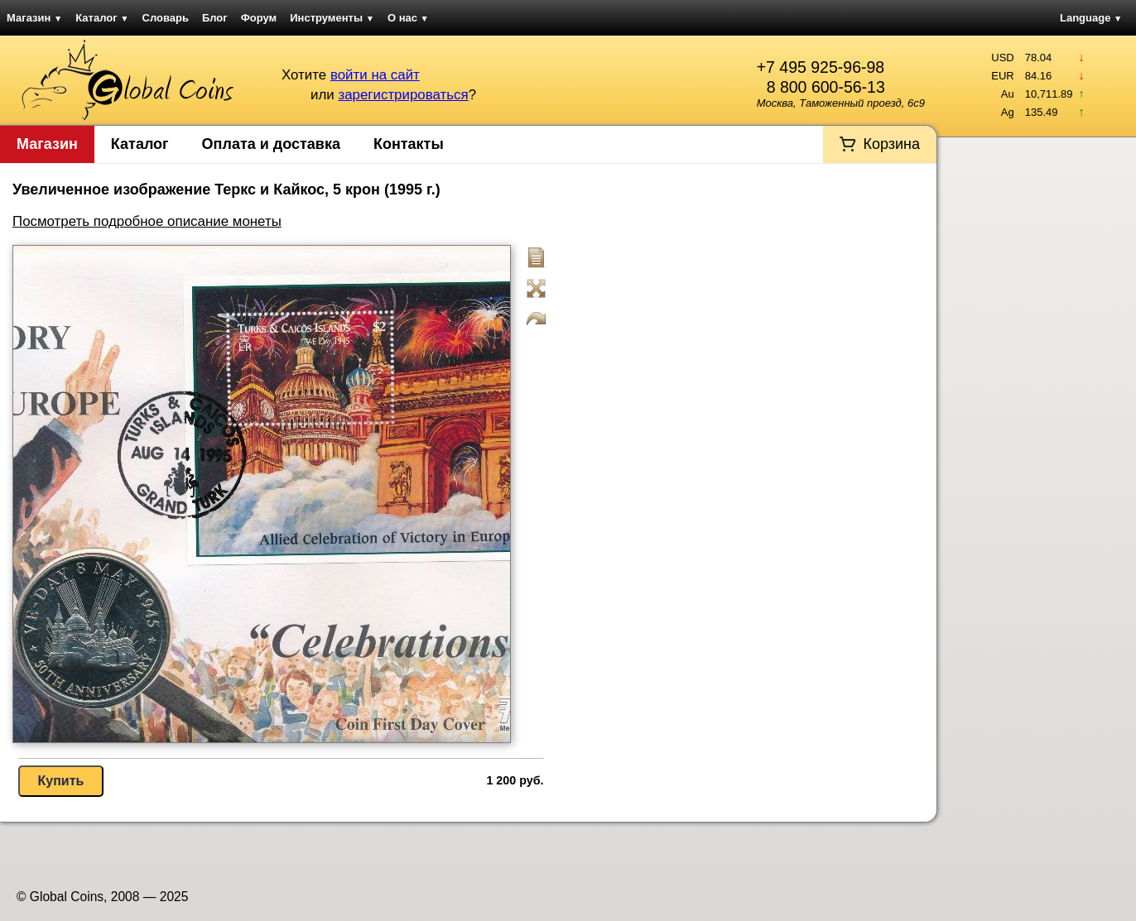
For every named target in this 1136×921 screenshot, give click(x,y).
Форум (259, 18)
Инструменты (332, 18)
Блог (215, 18)
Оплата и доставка (271, 144)
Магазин (34, 18)
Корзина (891, 144)
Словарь (165, 18)
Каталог (101, 18)
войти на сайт (375, 75)
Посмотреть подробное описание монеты (147, 221)
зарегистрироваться (403, 95)
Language (1091, 18)
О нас (408, 18)
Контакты (408, 144)
